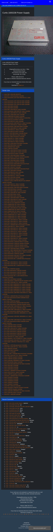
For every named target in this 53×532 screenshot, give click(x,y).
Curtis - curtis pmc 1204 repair (13, 474)
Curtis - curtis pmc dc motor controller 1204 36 (16, 428)
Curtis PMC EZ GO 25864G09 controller (14, 202)
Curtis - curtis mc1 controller (12, 463)
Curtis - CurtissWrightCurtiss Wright (14, 439)
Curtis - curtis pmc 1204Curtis (12, 468)
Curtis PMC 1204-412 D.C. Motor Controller (15, 231)
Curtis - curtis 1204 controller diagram (14, 403)
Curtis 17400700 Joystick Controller (13, 357)
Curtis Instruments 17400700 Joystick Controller (16, 157)
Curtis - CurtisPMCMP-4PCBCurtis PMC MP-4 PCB (17, 420)
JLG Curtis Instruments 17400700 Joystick (14, 270)
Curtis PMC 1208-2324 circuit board (13, 201)
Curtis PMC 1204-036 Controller (12, 174)
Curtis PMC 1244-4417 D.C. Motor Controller (15, 355)
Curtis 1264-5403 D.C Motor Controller (13, 141)
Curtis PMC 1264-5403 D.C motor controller (15, 128)
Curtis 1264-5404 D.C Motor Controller (13, 179)
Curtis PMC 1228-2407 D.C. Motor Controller (15, 235)
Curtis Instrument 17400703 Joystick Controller (15, 387)
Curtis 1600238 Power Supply (11, 146)
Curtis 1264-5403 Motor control (11, 194)
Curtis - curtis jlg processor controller (14, 452)
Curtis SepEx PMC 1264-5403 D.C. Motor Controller (17, 252)
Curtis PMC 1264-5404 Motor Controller (14, 248)
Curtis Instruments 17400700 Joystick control (15, 245)
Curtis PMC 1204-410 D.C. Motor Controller (15, 328)
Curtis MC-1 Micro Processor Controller (14, 136)
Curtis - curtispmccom (11, 451)
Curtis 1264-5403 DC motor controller (13, 121)
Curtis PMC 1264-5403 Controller (12, 165)
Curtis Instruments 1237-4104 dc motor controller (16, 101)
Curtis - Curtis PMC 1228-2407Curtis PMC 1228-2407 (18, 447)
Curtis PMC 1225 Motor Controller (12, 279)
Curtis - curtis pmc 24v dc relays (13, 430)
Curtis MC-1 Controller (9, 352)
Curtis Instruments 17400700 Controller (14, 162)
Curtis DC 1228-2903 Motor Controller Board (15, 133)
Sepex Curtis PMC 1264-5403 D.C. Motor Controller (17, 306)
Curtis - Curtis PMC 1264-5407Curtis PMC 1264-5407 (18, 406)
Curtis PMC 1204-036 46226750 (12, 94)
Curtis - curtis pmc (10, 433)
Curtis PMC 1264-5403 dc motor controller (14, 109)
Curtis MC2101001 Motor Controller (13, 362)
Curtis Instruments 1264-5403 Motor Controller (15, 187)
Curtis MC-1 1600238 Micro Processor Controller (16, 296)
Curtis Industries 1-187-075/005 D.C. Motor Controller (17, 338)
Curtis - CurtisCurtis (10, 454)
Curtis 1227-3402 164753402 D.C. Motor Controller (17, 291)
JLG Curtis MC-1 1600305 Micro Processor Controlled (17, 353)
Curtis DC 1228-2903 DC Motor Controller (14, 135)
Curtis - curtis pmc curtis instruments (14, 440)
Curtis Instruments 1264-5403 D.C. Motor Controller (17, 123)
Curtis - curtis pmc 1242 (11, 423)
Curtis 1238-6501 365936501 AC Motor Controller (16, 360)
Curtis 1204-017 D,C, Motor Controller (13, 140)
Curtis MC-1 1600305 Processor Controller (14, 370)
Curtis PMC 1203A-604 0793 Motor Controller (15, 143)
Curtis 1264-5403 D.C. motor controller (13, 175)
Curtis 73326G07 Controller (10, 382)
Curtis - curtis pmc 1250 (11, 464)
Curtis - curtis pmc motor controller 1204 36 (16, 425)
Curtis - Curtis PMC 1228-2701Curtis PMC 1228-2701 (18, 481)
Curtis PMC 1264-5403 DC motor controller (14, 199)
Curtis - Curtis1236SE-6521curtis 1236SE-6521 (16, 445)
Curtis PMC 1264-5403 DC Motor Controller (15, 150)
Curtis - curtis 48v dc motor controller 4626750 (16, 432)
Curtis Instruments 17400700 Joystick (13, 253)
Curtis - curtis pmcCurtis (11, 442)
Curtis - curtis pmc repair (11, 466)
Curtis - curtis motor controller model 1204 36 (16, 485)
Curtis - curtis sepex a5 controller (13, 413)
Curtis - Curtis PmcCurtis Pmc (12, 411)
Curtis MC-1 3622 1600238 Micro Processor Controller (17, 250)
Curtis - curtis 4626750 (11, 471)
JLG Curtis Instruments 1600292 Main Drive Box (16, 302)
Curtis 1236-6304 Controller (10, 367)
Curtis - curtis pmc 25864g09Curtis (13, 480)
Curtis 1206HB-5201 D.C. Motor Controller (14, 214)
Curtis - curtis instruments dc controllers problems (17, 418)
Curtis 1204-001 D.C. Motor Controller (13, 138)
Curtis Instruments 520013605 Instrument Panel (16, 163)
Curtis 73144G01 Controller (10, 377)
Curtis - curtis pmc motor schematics (14, 457)
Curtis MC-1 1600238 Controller (12, 394)
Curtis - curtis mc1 (10, 456)
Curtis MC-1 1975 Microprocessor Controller (15, 345)
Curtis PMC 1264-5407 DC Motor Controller (15, 152)
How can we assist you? (39, 528)
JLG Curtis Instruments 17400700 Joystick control (16, 304)
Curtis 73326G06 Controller (10, 380)
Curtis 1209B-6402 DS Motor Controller (14, 116)
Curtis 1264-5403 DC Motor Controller (13, 131)
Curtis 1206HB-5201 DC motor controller (14, 204)
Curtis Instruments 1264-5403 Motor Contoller (15, 126)
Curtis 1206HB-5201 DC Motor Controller (14, 209)
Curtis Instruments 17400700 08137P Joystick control (17, 280)
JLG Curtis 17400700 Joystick (11, 268)
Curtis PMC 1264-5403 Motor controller (13, 160)
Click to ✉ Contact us (26, 2)
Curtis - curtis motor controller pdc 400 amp (16, 486)
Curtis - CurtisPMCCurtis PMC (12, 410)
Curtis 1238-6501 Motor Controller (12, 324)
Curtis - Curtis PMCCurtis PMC (13, 405)
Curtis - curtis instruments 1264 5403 (14, 476)
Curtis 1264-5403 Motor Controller (12, 145)
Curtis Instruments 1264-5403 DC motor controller (16, 111)
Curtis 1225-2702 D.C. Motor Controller (13, 372)
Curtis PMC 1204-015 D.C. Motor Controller (15, 124)
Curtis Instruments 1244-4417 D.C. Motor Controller (17, 255)
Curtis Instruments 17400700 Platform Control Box (16, 118)
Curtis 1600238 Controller (10, 348)
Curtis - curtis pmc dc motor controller (14, 459)
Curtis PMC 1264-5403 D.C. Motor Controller (15, 219)
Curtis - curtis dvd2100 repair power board (15, 435)
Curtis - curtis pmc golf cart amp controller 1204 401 (17, 422)
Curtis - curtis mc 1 (10, 469)
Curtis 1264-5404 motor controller (12, 196)
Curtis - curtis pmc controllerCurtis (13, 478)
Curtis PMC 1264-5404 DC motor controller (14, 112)
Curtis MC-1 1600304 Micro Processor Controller (16, 375)
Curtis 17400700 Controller (10, 148)
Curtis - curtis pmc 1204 (11, 427)
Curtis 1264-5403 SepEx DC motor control (14, 191)
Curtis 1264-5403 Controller (10, 350)
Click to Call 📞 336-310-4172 (9, 2)
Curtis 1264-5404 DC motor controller (13, 172)
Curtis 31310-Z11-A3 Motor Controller (13, 119)
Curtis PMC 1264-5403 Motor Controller (14, 155)
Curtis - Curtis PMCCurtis (11, 437)
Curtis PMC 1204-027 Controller (12, 167)
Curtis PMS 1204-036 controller (11, 177)
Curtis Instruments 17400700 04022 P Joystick (15, 241)
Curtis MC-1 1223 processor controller (13, 96)
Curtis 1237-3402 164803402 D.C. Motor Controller (17, 284)
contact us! (21, 85)
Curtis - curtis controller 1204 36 (13, 416)
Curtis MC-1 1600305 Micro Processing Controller (16, 224)
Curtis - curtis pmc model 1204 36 (13, 415)
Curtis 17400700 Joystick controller (12, 389)
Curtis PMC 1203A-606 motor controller (14, 114)
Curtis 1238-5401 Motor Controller (12, 392)
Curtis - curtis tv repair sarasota (13, 449)
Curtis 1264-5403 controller (10, 106)
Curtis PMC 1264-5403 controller (12, 236)
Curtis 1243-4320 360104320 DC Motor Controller (16, 363)
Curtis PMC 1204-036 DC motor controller (14, 192)
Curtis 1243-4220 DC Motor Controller (13, 153)
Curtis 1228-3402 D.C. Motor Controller (13, 226)
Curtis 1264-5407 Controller (10, 365)
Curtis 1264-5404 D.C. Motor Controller (13, 129)
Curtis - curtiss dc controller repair (13, 461)
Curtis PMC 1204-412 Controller (12, 385)
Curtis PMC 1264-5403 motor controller (13, 158)
